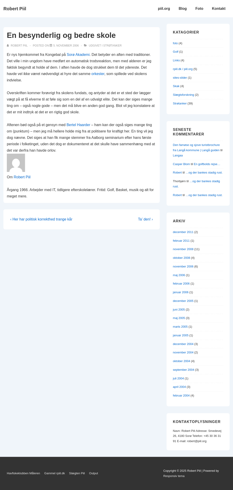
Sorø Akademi (78, 55)
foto (175, 43)
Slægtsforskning (183, 94)
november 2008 (183, 249)
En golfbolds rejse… (207, 164)
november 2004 (183, 352)
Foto (199, 8)
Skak (176, 86)
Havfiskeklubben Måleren (23, 473)
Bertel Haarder (78, 125)
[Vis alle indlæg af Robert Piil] (17, 45)
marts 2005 (180, 326)
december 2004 (183, 344)
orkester (97, 74)
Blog (183, 8)
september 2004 (183, 369)
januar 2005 (181, 335)
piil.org (164, 8)
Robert (177, 172)
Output (93, 473)
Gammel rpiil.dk (54, 473)
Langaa (178, 155)
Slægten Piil (77, 473)
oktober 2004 (181, 361)
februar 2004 (181, 395)
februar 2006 (181, 283)
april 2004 (179, 387)
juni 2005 (179, 309)
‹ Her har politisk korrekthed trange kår (41, 219)
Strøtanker (112, 45)
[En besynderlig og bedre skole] (66, 45)
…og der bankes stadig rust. (204, 172)
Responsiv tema (174, 476)
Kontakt (218, 8)
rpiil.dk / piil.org (183, 69)
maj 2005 (179, 318)
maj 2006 (179, 275)
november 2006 (183, 266)
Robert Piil (14, 8)
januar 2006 (181, 292)
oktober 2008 (181, 257)
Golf (175, 51)
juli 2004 (178, 378)
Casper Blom (181, 164)
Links (176, 60)
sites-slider (180, 77)
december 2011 (183, 232)
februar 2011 (181, 240)
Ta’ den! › (145, 219)
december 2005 (183, 301)
